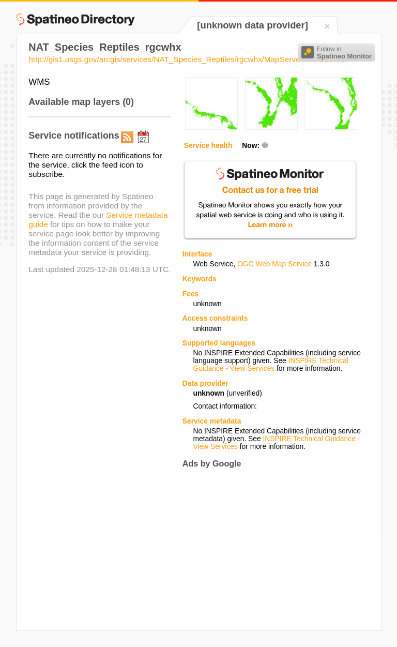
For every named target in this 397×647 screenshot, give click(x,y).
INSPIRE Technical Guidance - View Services (270, 364)
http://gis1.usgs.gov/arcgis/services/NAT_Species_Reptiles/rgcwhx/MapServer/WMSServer (187, 59)
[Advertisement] (269, 549)
